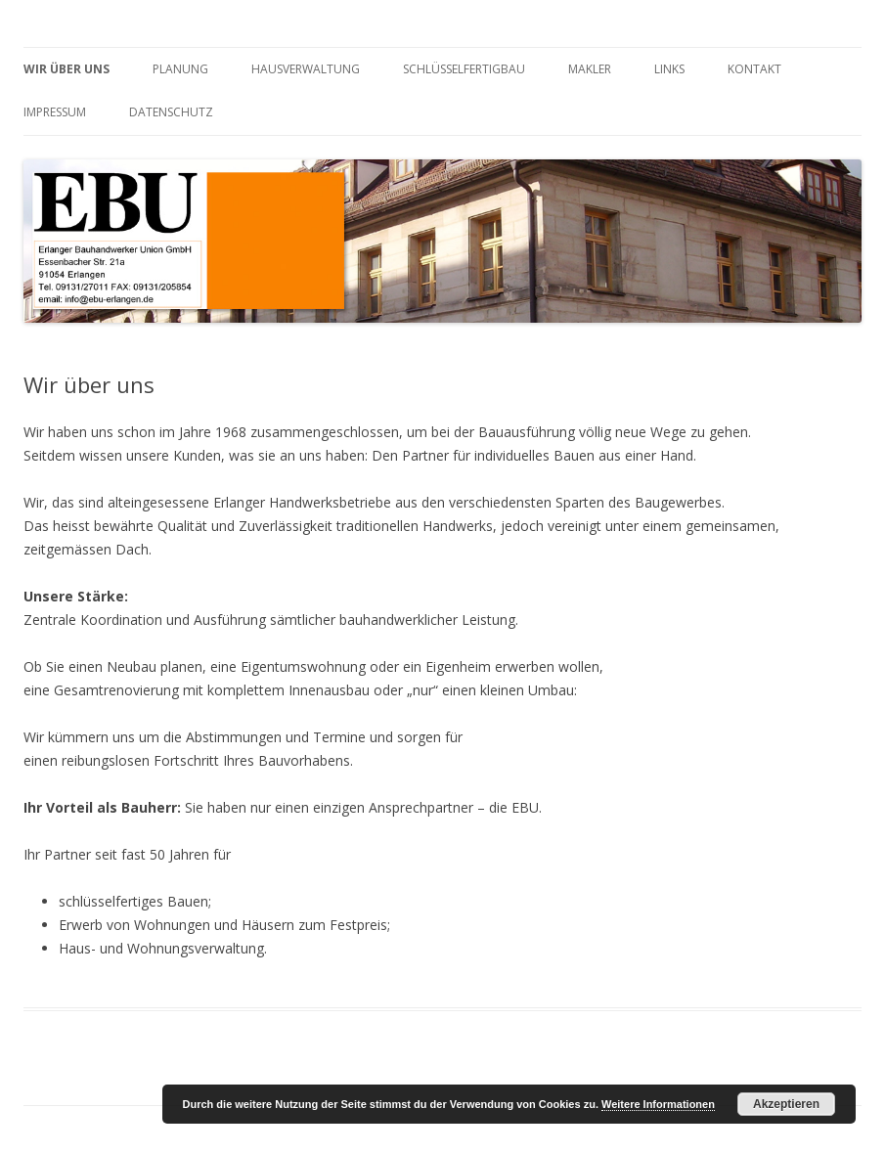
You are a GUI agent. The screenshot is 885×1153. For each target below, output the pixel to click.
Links (669, 69)
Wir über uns (66, 69)
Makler (589, 69)
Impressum (54, 112)
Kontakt (754, 69)
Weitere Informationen (658, 1104)
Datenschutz (171, 112)
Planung (180, 69)
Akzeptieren (786, 1104)
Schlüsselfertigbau (464, 69)
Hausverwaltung (305, 69)
